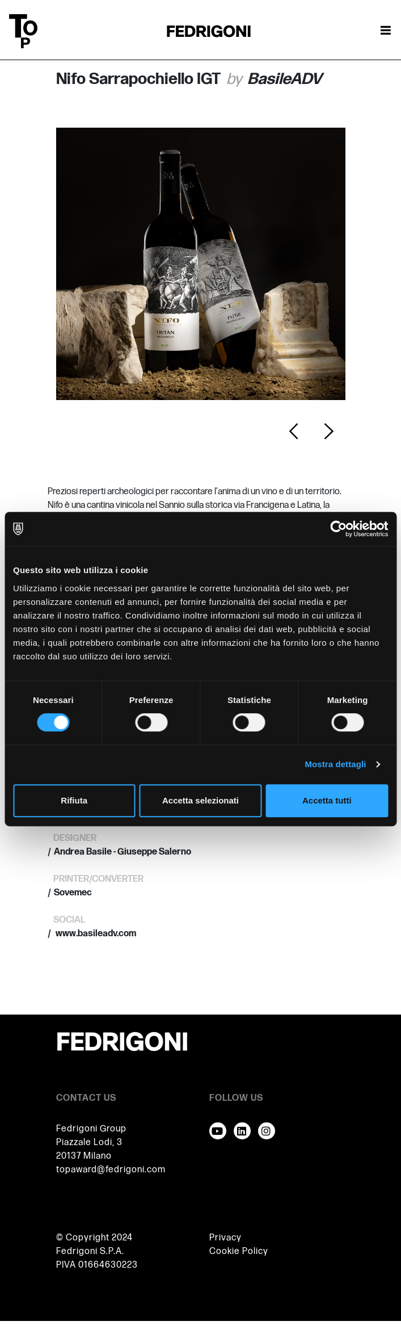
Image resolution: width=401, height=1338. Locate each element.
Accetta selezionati (200, 800)
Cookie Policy (238, 1251)
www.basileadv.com (95, 933)
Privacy (225, 1237)
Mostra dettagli (335, 764)
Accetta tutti (327, 800)
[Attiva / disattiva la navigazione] (385, 31)
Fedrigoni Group (91, 1129)
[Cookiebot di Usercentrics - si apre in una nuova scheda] (338, 528)
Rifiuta (74, 800)
